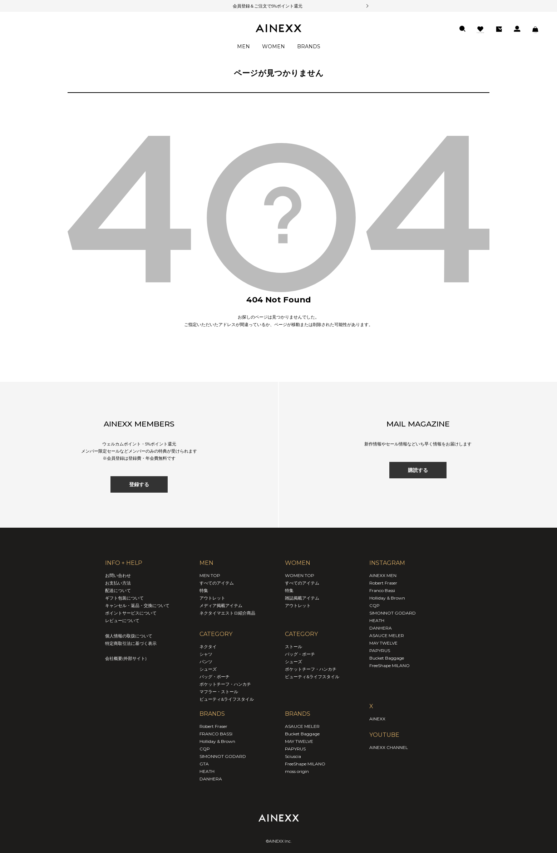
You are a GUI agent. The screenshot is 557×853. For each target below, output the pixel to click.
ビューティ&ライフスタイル (226, 699)
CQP (204, 748)
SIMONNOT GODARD (222, 756)
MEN (243, 46)
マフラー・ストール (218, 691)
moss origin (297, 771)
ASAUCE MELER (302, 726)
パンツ (205, 661)
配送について (118, 590)
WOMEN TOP (299, 575)
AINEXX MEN (382, 575)
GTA (204, 763)
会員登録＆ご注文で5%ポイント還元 (258, 6)
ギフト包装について (124, 598)
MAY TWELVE (299, 741)
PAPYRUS (295, 748)
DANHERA (210, 778)
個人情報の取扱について (128, 635)
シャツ (205, 654)
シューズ (208, 669)
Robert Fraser (213, 726)
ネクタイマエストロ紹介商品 (227, 613)
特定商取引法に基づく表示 (131, 643)
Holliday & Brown (217, 741)
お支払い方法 (118, 583)
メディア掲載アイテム (220, 605)
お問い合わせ (118, 575)
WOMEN (273, 46)
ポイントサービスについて (131, 613)
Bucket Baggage (302, 733)
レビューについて (122, 620)
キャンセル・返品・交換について (137, 605)
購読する (418, 470)
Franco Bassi (382, 590)
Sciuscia (293, 756)
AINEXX (377, 718)
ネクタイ (208, 646)
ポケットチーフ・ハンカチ (225, 684)
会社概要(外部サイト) (126, 658)
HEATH (207, 771)
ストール (293, 646)
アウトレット (212, 598)
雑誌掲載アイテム (302, 598)
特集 (203, 590)
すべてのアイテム (216, 583)
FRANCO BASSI (215, 733)
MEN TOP (209, 575)
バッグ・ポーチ (214, 676)
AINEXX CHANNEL (388, 747)
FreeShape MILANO (305, 763)
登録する (139, 484)
